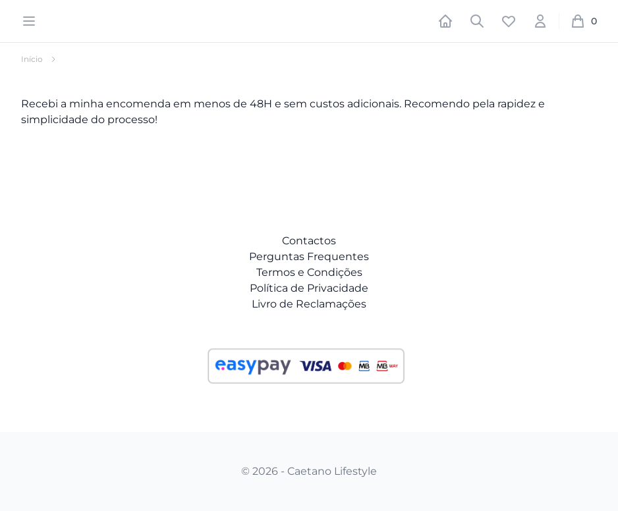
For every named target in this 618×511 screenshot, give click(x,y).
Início (32, 59)
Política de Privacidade (309, 288)
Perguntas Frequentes (309, 256)
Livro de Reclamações (309, 304)
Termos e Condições (309, 272)
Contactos (309, 240)
